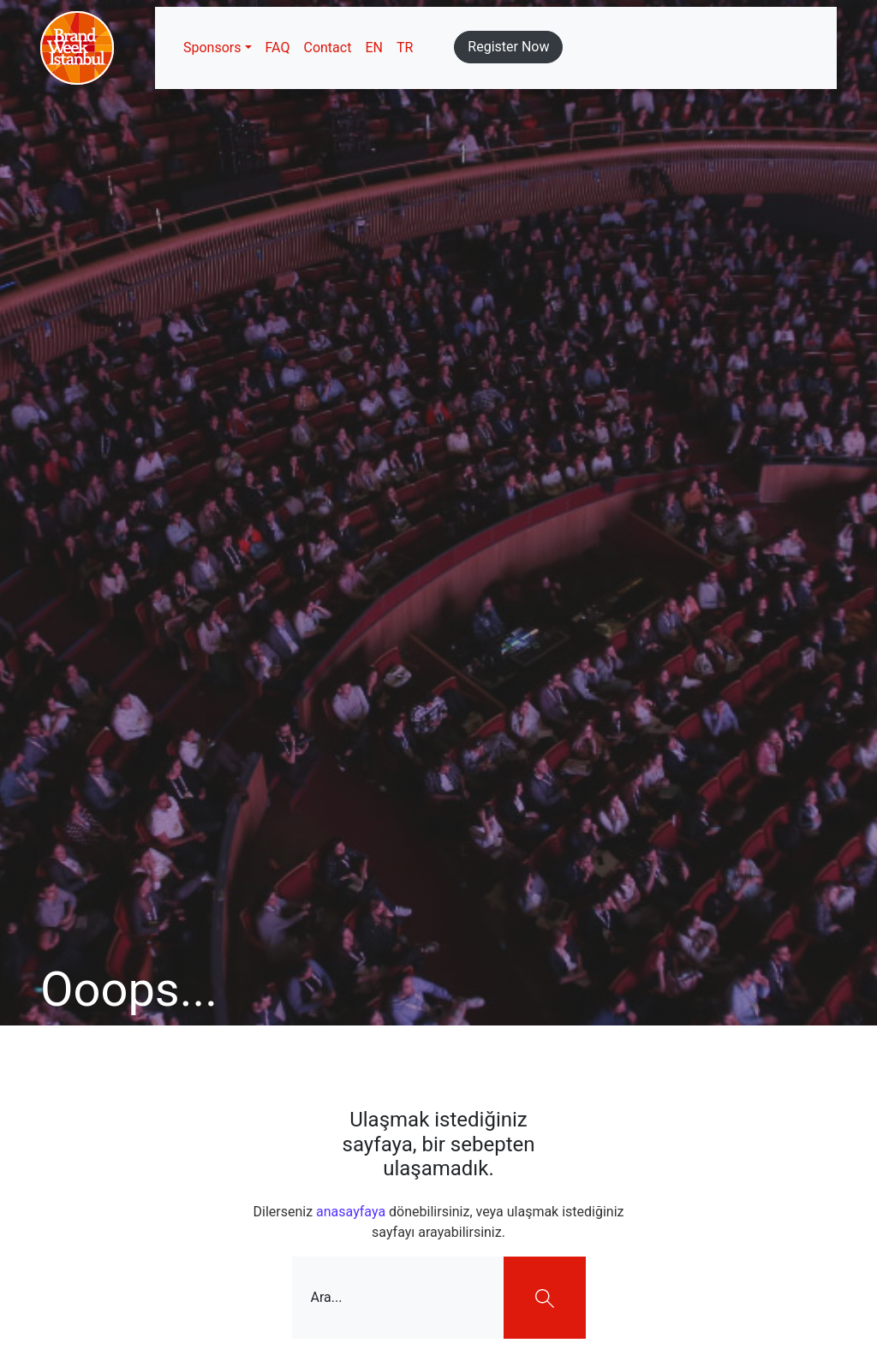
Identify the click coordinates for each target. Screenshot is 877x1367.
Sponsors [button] (212, 47)
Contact (327, 47)
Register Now (508, 47)
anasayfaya (350, 1212)
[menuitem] (374, 48)
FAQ (277, 47)
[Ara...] (397, 1298)
